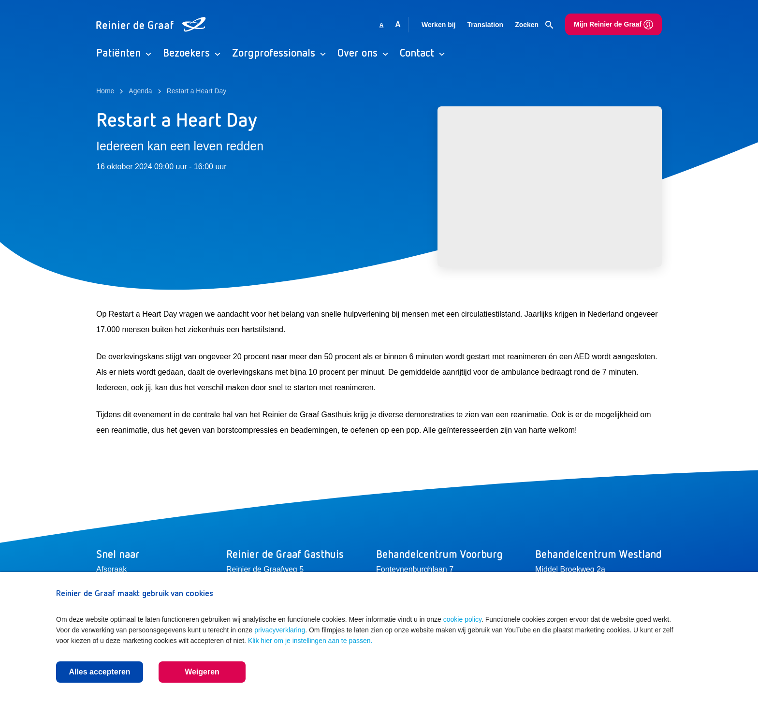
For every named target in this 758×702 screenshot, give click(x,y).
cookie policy (462, 619)
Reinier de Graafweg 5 (265, 569)
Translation (485, 25)
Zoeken (534, 25)
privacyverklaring (279, 630)
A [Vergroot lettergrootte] (398, 24)
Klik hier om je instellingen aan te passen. (310, 640)
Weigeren (202, 672)
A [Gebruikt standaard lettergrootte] (381, 25)
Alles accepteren (99, 672)
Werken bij (439, 25)
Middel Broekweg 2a (570, 569)
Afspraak (111, 569)
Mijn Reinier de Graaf (613, 24)
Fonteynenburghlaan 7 (414, 569)
